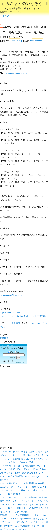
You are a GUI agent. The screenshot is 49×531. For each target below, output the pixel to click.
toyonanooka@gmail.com (16, 73)
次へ (10, 16)
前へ (3, 16)
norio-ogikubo (36, 41)
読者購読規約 (11, 357)
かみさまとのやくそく (22, 6)
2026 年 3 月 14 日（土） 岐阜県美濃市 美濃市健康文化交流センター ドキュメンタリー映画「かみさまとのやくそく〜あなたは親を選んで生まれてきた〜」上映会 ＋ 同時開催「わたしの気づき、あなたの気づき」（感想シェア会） (24, 504)
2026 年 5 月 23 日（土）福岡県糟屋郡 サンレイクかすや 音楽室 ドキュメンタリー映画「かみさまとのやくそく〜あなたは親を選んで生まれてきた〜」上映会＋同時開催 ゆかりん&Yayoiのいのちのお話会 (24, 473)
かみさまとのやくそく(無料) (12, 348)
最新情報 (15, 323)
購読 (10, 352)
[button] (24, 298)
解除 (17, 352)
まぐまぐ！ (23, 362)
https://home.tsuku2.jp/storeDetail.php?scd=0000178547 (23, 316)
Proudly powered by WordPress (13, 529)
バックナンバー (8, 361)
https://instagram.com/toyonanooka (15, 312)
